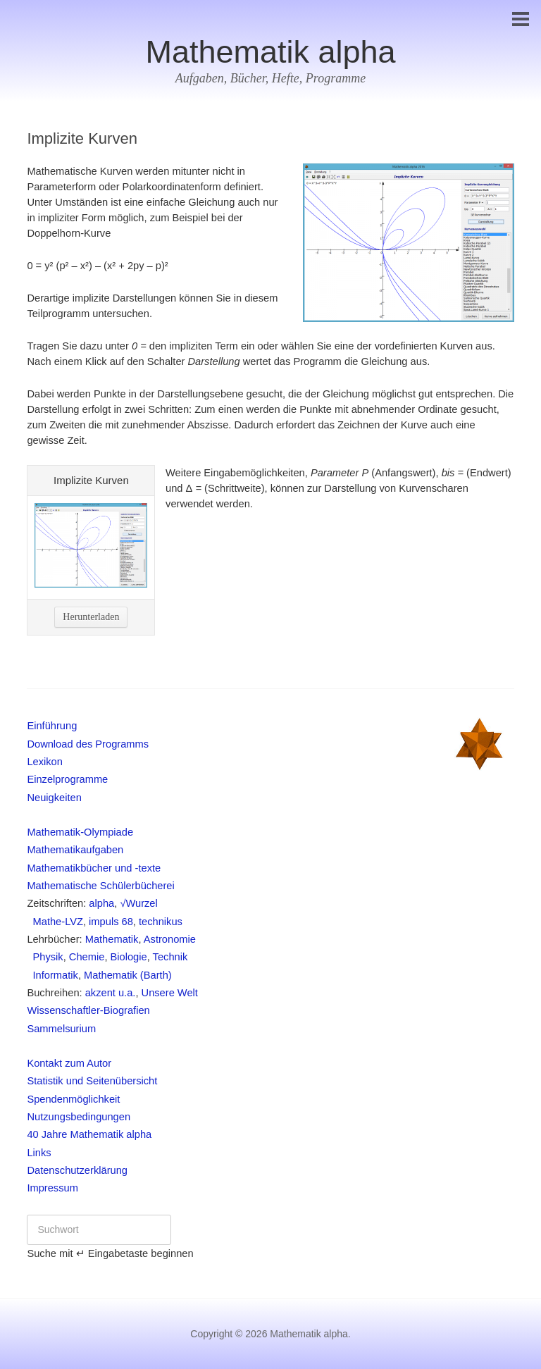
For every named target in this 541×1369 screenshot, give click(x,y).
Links (39, 1152)
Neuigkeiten (54, 797)
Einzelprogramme (67, 779)
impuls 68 (111, 921)
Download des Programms (88, 744)
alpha (101, 903)
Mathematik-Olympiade (80, 832)
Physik (45, 956)
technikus (160, 921)
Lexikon (45, 761)
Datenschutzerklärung (77, 1170)
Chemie (87, 956)
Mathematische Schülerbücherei (100, 885)
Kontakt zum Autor (69, 1063)
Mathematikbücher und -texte (94, 868)
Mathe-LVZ (55, 921)
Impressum (52, 1188)
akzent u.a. (110, 992)
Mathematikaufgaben (75, 849)
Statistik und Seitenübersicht (92, 1080)
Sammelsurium (61, 1028)
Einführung (52, 725)
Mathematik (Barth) (128, 975)
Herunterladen (91, 617)
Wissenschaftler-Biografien (88, 1010)
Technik (170, 956)
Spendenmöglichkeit (73, 1099)
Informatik (52, 975)
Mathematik (112, 939)
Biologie (129, 956)
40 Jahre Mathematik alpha (89, 1134)
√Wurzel (138, 903)
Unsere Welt (170, 992)
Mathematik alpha (270, 52)
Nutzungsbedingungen (78, 1116)
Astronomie (170, 939)
